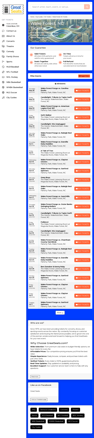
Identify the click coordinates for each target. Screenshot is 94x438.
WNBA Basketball (56, 421)
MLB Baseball (47, 415)
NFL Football (63, 415)
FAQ (33, 410)
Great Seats (35, 391)
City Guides (36, 427)
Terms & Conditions (48, 410)
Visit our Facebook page (38, 399)
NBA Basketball (38, 421)
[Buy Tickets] (82, 91)
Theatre (75, 410)
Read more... (35, 376)
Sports (34, 415)
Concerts (64, 410)
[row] (60, 90)
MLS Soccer (73, 421)
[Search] (57, 6)
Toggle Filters (84, 76)
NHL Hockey (78, 415)
